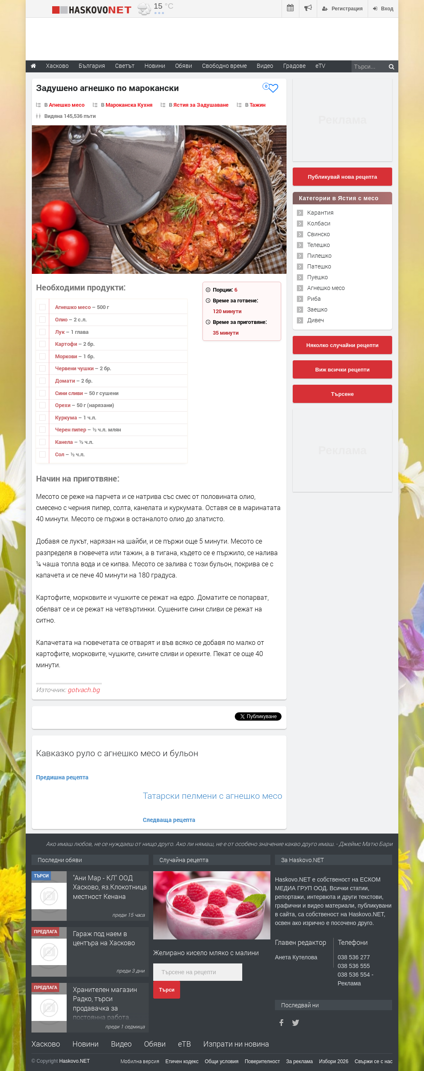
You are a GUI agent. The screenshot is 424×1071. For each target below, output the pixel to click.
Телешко (318, 245)
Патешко (319, 266)
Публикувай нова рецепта (342, 177)
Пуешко (317, 277)
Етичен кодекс (182, 1061)
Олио (62, 319)
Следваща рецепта (169, 820)
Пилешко (319, 255)
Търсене (342, 394)
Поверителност (262, 1061)
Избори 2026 (334, 1061)
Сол (60, 454)
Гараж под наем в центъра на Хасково (104, 938)
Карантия (320, 212)
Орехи (63, 405)
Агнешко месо (66, 104)
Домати (65, 380)
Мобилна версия (139, 1061)
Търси (166, 990)
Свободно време (224, 65)
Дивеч (315, 320)
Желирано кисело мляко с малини (206, 952)
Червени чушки (75, 368)
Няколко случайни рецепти (342, 345)
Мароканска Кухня (129, 104)
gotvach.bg (83, 689)
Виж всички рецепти (342, 370)
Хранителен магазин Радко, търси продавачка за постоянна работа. (105, 1003)
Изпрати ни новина (236, 1044)
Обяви (155, 1044)
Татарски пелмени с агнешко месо (212, 796)
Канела (64, 442)
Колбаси (318, 223)
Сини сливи (69, 393)
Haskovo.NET (74, 1061)
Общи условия (221, 1061)
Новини (155, 65)
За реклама (299, 1061)
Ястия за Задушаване (201, 104)
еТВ (184, 1044)
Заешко (317, 309)
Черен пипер (71, 429)
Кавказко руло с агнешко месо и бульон (117, 753)
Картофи (66, 343)
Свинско (318, 234)
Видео (121, 1044)
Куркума (66, 417)
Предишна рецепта (62, 777)
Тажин (257, 104)
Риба (314, 298)
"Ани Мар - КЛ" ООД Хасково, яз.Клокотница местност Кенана (110, 887)
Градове (294, 65)
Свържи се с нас (373, 1061)
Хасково (45, 1044)
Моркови (66, 356)
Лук (60, 331)
